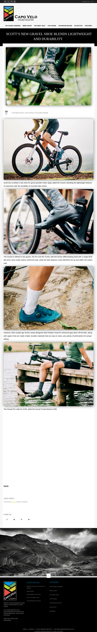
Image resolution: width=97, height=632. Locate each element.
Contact (31, 629)
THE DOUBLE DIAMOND (12, 26)
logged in (13, 502)
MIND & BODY (27, 26)
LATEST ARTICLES (29, 113)
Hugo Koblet (30, 591)
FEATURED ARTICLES (18, 113)
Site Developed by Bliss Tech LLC (64, 629)
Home (24, 629)
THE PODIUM (51, 26)
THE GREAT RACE (39, 26)
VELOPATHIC (78, 26)
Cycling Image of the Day (34, 594)
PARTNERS (88, 26)
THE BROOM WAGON (65, 26)
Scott (6, 486)
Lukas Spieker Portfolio (44, 629)
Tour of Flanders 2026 (33, 597)
